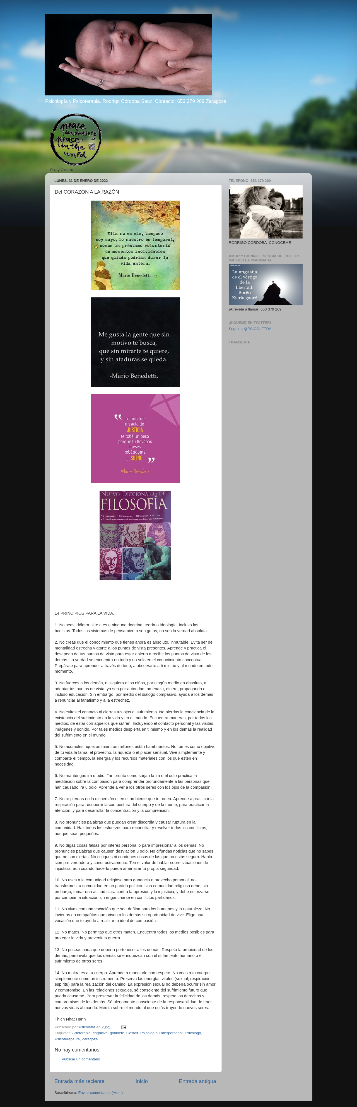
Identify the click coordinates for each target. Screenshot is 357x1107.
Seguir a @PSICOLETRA (250, 329)
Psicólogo (193, 1033)
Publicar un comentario (81, 1059)
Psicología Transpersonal (161, 1033)
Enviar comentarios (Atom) (100, 1093)
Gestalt (132, 1033)
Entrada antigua (197, 1081)
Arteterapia (81, 1033)
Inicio (142, 1081)
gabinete (117, 1033)
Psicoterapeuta (67, 1039)
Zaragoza (90, 1039)
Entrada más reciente (79, 1081)
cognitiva (100, 1033)
